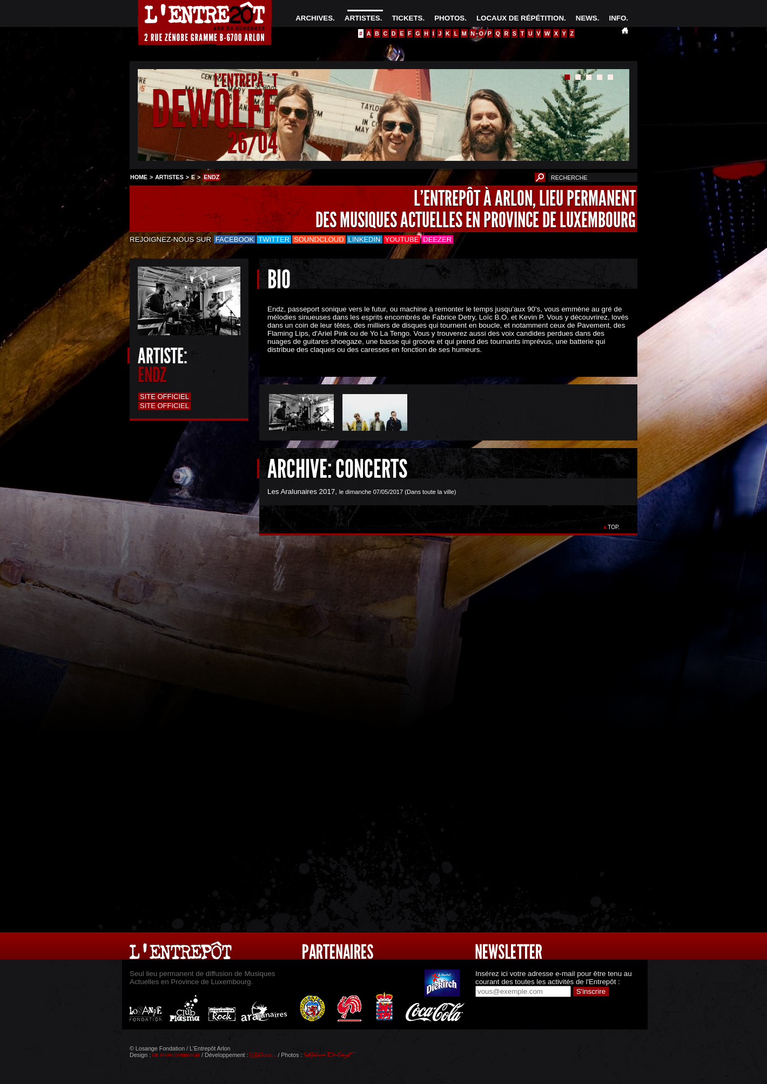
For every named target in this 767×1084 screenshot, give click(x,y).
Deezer (437, 239)
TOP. (614, 527)
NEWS (586, 18)
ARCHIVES (314, 18)
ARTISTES (362, 18)
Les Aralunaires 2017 (301, 491)
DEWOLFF (214, 109)
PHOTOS (449, 18)
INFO (617, 18)
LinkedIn (364, 239)
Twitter (274, 239)
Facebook (235, 239)
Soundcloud (319, 239)
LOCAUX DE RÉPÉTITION (520, 18)
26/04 (252, 143)
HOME (138, 177)
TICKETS (407, 18)
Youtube (402, 239)
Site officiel (164, 396)
